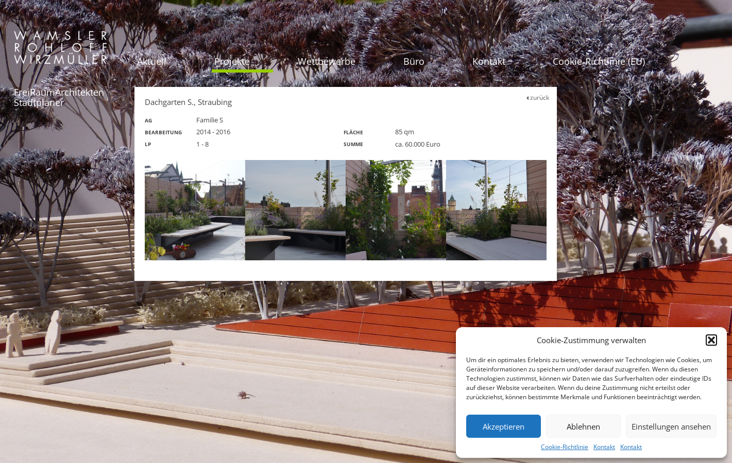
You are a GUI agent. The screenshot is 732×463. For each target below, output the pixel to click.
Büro (413, 61)
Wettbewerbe (326, 61)
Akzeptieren (503, 426)
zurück (537, 97)
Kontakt (604, 446)
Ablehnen (583, 426)
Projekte (232, 61)
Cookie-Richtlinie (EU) (599, 61)
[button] (711, 340)
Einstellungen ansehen (671, 426)
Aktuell (151, 61)
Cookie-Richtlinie (564, 446)
